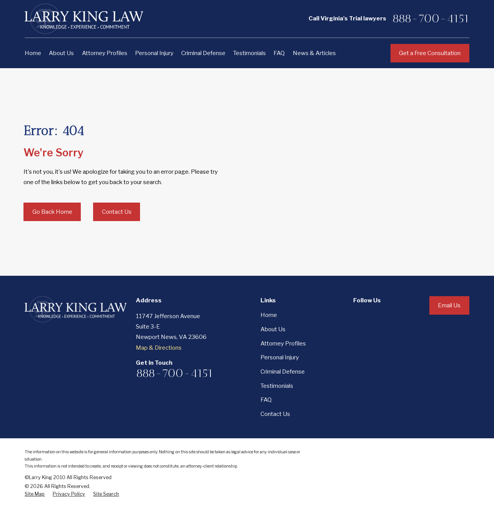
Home (268, 315)
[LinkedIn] (378, 315)
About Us (272, 329)
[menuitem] (35, 494)
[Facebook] (357, 315)
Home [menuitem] (33, 53)
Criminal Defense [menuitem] (203, 53)
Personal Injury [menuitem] (154, 53)
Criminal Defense (282, 371)
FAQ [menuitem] (279, 53)
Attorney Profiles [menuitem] (104, 53)
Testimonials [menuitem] (249, 53)
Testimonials (276, 385)
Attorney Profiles (283, 343)
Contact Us (117, 211)
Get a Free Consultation (430, 53)
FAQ (266, 399)
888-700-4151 (430, 18)
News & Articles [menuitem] (314, 53)
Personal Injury (279, 357)
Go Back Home (52, 211)
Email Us (449, 305)
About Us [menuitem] (61, 53)
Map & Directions (159, 347)
